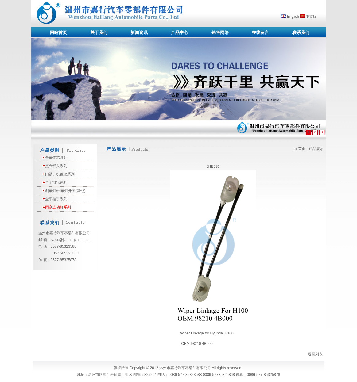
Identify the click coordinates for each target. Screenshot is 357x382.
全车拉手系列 (56, 199)
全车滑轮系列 (56, 182)
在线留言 (260, 32)
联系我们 (300, 32)
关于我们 (98, 32)
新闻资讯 (139, 32)
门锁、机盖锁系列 (60, 174)
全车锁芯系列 (56, 157)
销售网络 (220, 32)
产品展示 (316, 149)
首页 (301, 149)
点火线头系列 (56, 166)
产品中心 (179, 32)
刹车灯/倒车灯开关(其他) (65, 191)
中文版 (311, 16)
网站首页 (58, 32)
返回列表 (315, 354)
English (293, 16)
